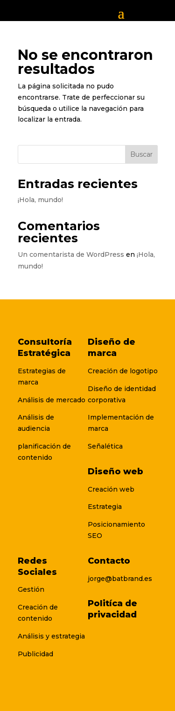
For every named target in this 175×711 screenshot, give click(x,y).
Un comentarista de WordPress (71, 254)
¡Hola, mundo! (40, 200)
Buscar (141, 154)
